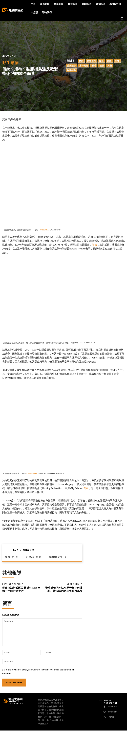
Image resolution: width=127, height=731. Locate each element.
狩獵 (117, 60)
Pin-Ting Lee (25, 550)
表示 (85, 488)
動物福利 (91, 60)
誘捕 (94, 65)
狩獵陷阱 (71, 65)
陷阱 (102, 65)
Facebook (112, 707)
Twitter (110, 717)
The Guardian (43, 230)
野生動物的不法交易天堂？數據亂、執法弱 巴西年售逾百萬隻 (63, 589)
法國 (109, 60)
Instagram (112, 712)
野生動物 (10, 63)
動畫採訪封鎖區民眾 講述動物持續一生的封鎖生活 (21, 589)
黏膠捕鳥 (71, 70)
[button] (122, 18)
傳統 (81, 60)
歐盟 (101, 60)
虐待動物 (83, 65)
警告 (94, 244)
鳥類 (109, 65)
